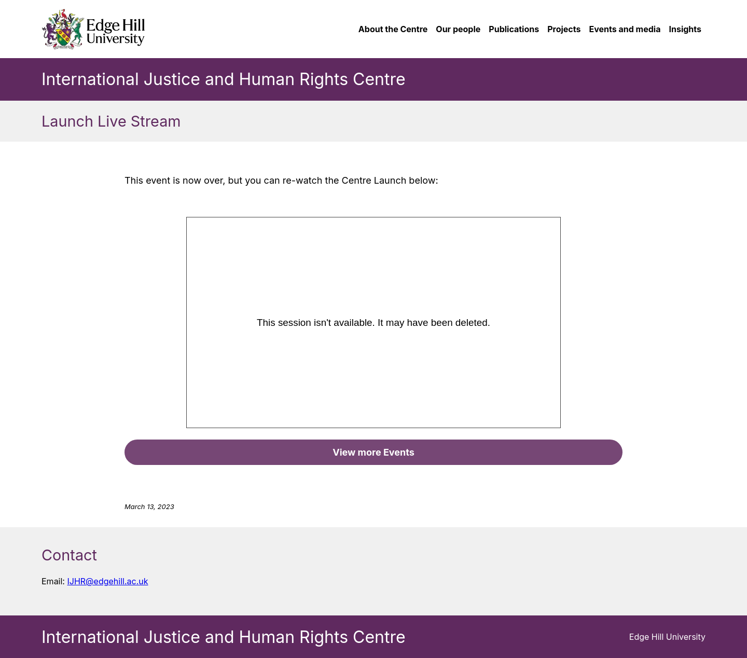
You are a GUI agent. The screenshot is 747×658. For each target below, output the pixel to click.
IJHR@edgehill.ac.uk (107, 581)
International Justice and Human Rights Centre (224, 79)
